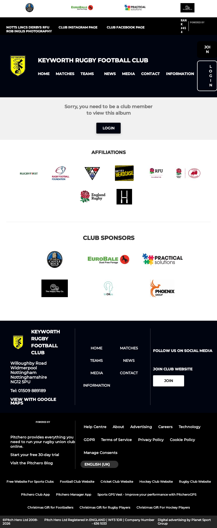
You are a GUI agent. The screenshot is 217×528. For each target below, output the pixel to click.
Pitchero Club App (35, 494)
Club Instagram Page (78, 27)
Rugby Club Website (195, 481)
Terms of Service (116, 439)
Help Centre (95, 426)
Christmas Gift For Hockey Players (163, 507)
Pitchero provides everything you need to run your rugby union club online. (42, 442)
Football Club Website (77, 481)
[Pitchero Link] (200, 28)
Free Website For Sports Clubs (30, 481)
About (118, 426)
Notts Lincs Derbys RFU (27, 27)
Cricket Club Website (116, 481)
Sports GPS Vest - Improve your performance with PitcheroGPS (146, 494)
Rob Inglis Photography (29, 31)
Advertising (141, 426)
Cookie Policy (182, 439)
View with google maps (33, 401)
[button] (44, 74)
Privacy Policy (151, 439)
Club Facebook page (125, 27)
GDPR (89, 439)
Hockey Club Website (156, 481)
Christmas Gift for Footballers (50, 507)
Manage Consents (100, 452)
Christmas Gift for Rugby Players (104, 507)
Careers (165, 426)
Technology (189, 426)
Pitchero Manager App (73, 494)
